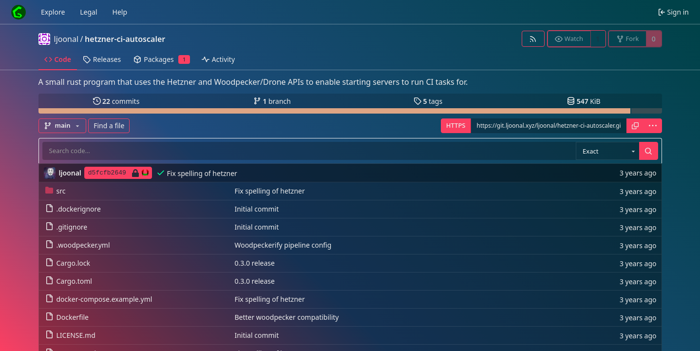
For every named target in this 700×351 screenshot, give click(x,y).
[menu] (652, 125)
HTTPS (456, 125)
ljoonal (66, 39)
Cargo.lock (67, 263)
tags (428, 101)
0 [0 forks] (654, 38)
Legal (88, 12)
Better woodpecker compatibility (286, 317)
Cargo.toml (68, 281)
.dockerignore (73, 209)
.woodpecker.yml (77, 245)
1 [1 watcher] (598, 38)
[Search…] (648, 151)
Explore (53, 12)
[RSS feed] (533, 39)
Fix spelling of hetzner (202, 173)
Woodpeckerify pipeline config (282, 245)
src (55, 190)
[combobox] (607, 151)
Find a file (109, 125)
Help (120, 12)
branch (272, 101)
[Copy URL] (635, 125)
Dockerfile (67, 317)
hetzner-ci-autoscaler (125, 39)
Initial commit (256, 209)
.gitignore (66, 227)
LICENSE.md (70, 335)
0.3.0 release (254, 263)
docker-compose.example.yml (98, 299)
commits (116, 101)
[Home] (18, 12)
